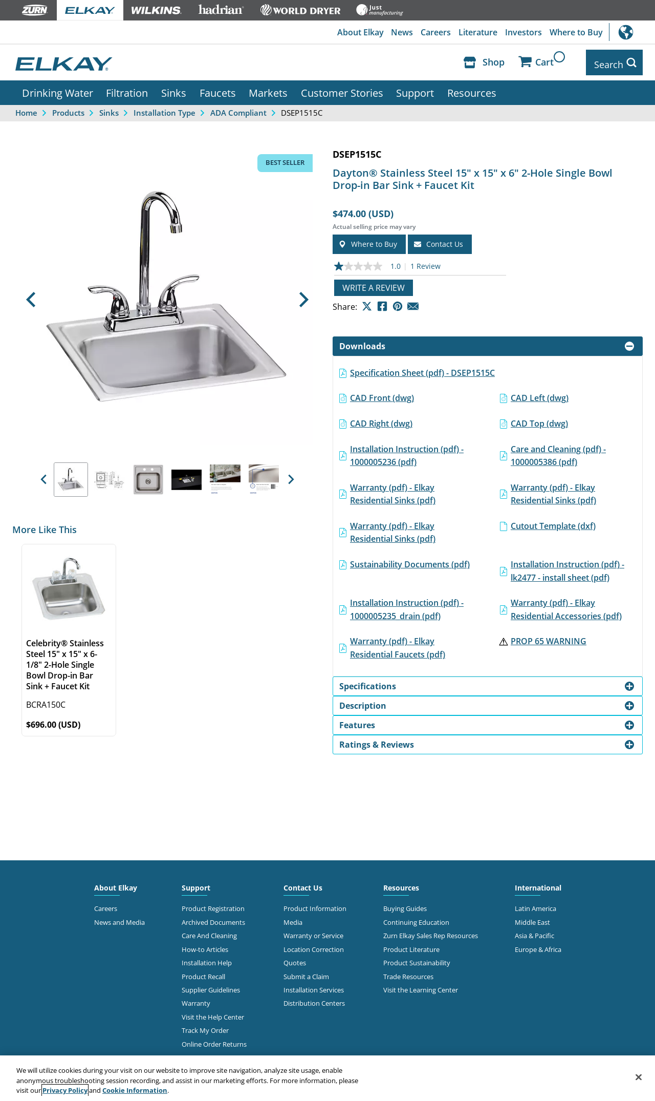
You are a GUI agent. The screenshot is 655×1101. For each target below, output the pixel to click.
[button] (31, 295)
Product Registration (213, 904)
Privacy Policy (65, 1090)
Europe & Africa (538, 945)
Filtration (127, 88)
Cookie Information (134, 1090)
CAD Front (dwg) (382, 393)
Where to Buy (575, 32)
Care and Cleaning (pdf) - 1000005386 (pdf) (558, 451)
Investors (522, 32)
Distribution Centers (314, 999)
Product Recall (203, 972)
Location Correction (313, 945)
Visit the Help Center (213, 1013)
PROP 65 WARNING (548, 637)
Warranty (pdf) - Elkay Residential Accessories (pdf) (566, 605)
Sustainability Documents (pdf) (410, 560)
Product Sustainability (416, 958)
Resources (471, 88)
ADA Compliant (238, 108)
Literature (476, 32)
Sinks (173, 88)
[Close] (638, 1077)
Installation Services (313, 985)
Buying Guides (405, 904)
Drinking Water (57, 88)
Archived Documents (213, 918)
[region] (327, 1078)
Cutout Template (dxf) (553, 521)
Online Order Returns (214, 1040)
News (399, 32)
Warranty (196, 999)
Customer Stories (342, 88)
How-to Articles (205, 945)
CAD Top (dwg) (539, 419)
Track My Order (205, 1026)
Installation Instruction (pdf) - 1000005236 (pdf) (407, 451)
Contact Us (302, 883)
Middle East (532, 918)
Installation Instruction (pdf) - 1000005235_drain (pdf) (407, 605)
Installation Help (207, 958)
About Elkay (357, 32)
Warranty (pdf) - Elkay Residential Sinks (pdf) (392, 490)
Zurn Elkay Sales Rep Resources (430, 931)
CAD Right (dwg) (381, 419)
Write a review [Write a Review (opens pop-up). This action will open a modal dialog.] (373, 283)
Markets (268, 88)
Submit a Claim (306, 972)
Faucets (218, 88)
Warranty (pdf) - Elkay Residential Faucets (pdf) (397, 643)
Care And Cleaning (209, 931)
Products (68, 108)
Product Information (314, 904)
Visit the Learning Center (420, 985)
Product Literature (411, 945)
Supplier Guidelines (211, 985)
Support (415, 88)
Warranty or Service (313, 931)
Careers (434, 32)
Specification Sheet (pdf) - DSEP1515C (422, 368)
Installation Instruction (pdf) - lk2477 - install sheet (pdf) (567, 567)
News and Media (119, 918)
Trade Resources (408, 972)
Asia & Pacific (534, 931)
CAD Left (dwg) (540, 393)
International (632, 32)
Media (292, 918)
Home (26, 108)
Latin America (535, 904)
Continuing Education (416, 918)
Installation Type (164, 108)
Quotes (294, 958)
